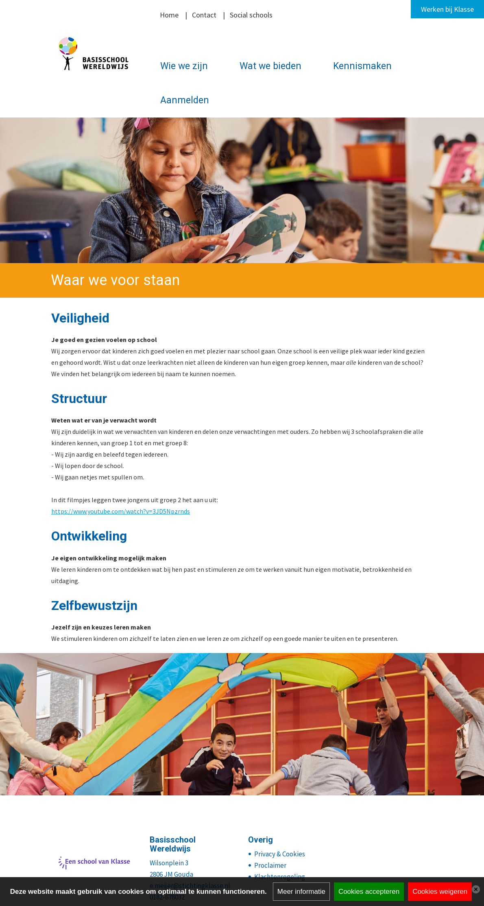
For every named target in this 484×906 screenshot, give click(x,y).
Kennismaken (362, 66)
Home (169, 15)
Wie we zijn (184, 66)
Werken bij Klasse (447, 9)
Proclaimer (270, 865)
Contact (204, 15)
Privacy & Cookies (279, 853)
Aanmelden (184, 100)
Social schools (251, 15)
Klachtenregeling (279, 876)
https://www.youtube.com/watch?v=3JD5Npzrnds (120, 511)
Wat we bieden (270, 66)
